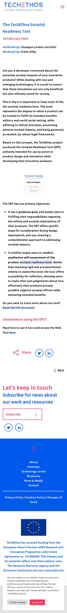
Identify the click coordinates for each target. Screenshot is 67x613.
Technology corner (33, 471)
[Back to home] (23, 6)
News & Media (33, 480)
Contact (33, 485)
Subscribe (22, 415)
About (33, 462)
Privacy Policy (14, 497)
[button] (62, 6)
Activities (33, 466)
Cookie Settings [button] (17, 602)
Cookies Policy (35, 497)
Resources (33, 476)
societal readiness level (36, 262)
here (31, 327)
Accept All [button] (37, 602)
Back (58, 370)
